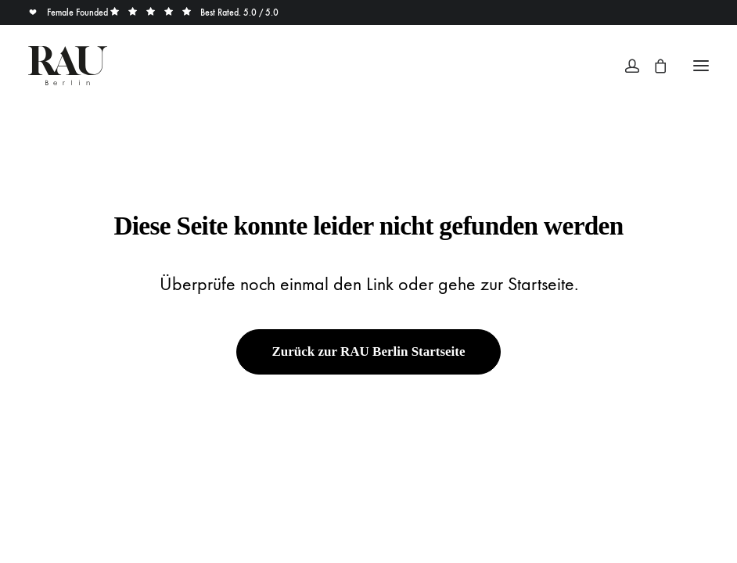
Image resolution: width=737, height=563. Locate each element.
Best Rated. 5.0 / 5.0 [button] (194, 12)
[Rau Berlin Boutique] (67, 65)
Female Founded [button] (69, 12)
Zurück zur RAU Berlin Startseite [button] (368, 351)
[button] (701, 65)
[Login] (625, 66)
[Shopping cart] (653, 66)
